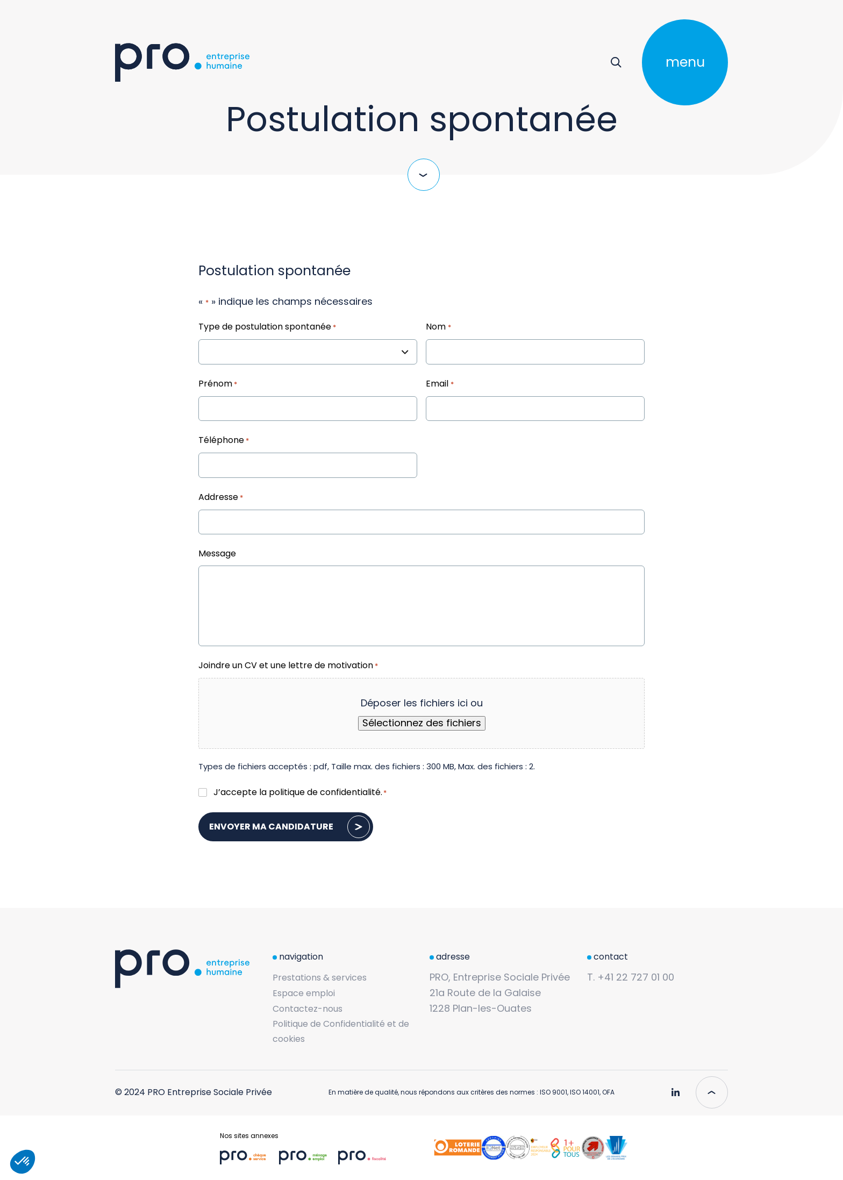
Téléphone (223, 440)
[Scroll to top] (712, 1092)
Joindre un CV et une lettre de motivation (288, 666)
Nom (438, 327)
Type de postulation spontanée (267, 327)
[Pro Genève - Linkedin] (675, 1088)
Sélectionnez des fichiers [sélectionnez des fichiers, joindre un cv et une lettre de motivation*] (421, 723)
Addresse (220, 497)
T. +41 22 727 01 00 (630, 977)
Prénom (217, 384)
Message (217, 553)
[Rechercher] (616, 62)
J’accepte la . (300, 792)
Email (439, 384)
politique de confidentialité (325, 792)
